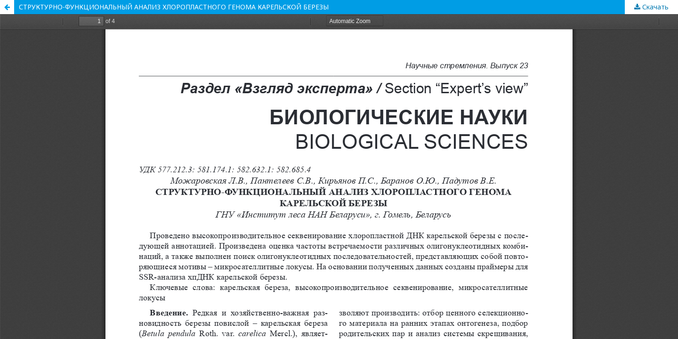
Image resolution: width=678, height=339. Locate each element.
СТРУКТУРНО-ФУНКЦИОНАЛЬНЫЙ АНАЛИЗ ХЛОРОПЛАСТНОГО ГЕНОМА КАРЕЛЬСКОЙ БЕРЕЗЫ (174, 6)
